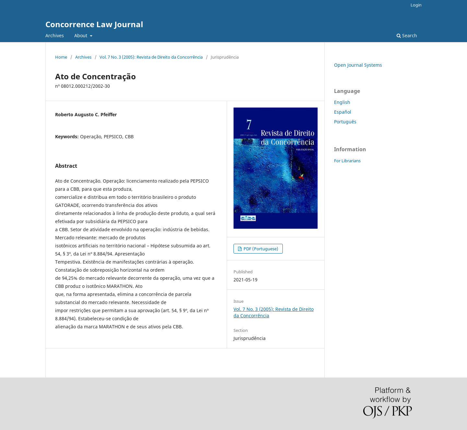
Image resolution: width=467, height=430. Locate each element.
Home (61, 57)
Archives (54, 35)
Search (407, 35)
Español (342, 112)
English (342, 102)
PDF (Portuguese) (260, 249)
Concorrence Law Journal (94, 24)
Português (345, 122)
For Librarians (347, 161)
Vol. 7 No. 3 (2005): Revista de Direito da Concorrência (151, 57)
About (81, 35)
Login (416, 5)
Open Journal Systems (358, 65)
